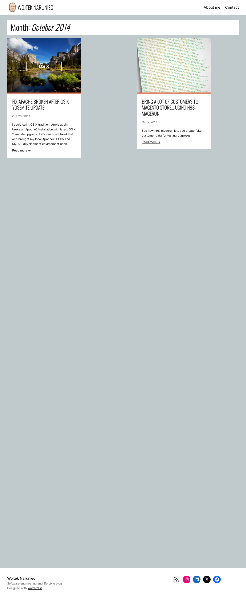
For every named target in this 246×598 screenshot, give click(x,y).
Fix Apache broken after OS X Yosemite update (40, 105)
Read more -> (21, 150)
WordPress (35, 588)
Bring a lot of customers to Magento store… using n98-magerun (170, 108)
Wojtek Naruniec (35, 7)
